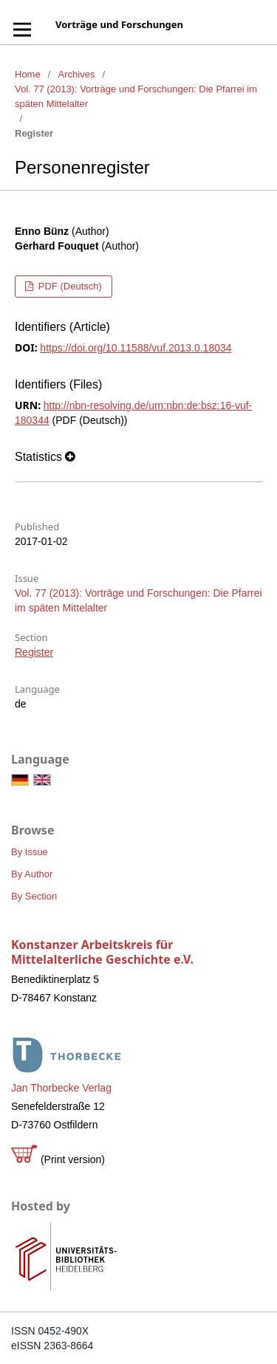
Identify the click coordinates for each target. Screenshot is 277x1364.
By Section (34, 896)
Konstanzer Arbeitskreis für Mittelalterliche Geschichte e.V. (102, 951)
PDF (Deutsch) (68, 286)
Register (34, 652)
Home (28, 74)
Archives (76, 74)
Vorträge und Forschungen (119, 24)
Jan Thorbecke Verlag (61, 1088)
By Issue (29, 851)
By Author (31, 874)
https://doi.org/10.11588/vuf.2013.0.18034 (135, 348)
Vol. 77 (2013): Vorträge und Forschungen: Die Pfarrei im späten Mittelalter (136, 96)
